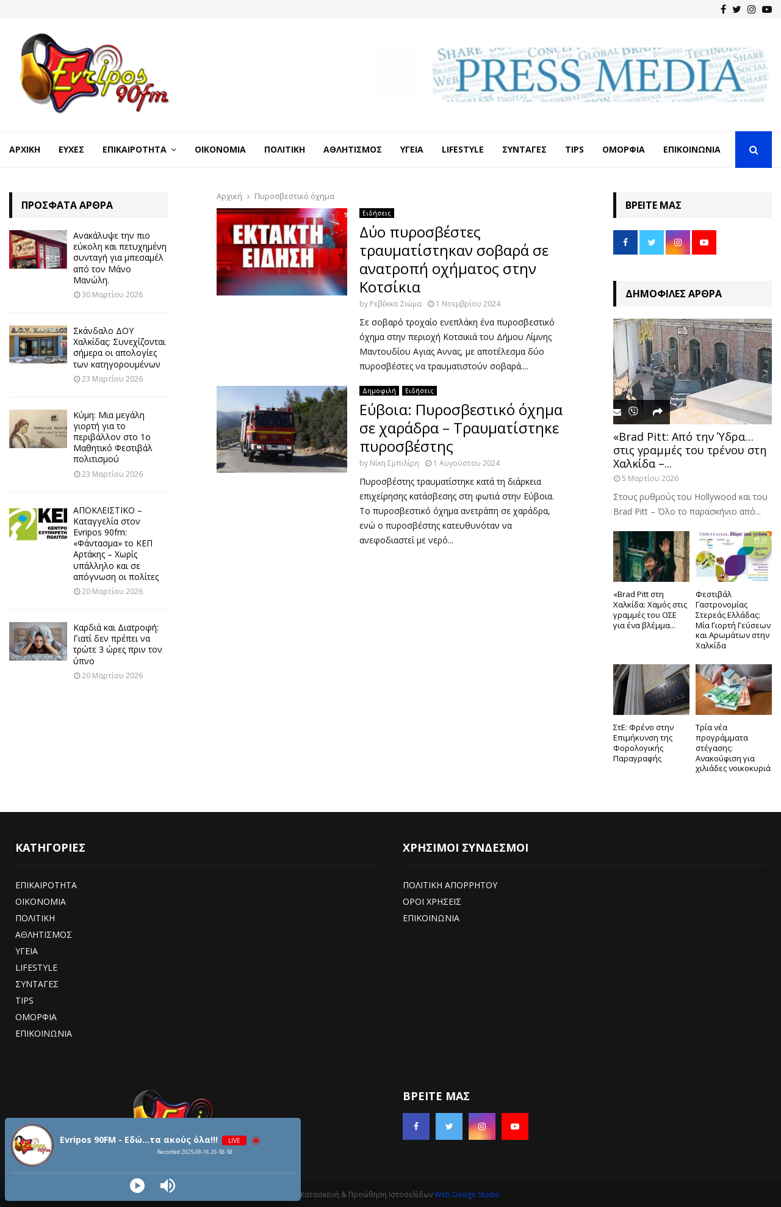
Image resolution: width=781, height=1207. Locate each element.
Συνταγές (524, 149)
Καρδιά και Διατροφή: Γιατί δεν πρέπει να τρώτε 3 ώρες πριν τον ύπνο (117, 644)
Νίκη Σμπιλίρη (394, 463)
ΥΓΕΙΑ (26, 951)
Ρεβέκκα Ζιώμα (396, 304)
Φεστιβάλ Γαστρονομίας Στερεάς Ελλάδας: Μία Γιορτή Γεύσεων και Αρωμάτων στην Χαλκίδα (733, 620)
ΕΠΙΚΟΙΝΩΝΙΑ (43, 1033)
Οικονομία (220, 149)
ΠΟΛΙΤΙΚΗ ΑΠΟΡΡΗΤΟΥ (450, 885)
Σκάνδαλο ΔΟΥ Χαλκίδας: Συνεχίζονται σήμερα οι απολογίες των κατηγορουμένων (119, 347)
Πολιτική (284, 149)
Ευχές (71, 149)
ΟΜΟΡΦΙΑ (36, 1017)
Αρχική (24, 149)
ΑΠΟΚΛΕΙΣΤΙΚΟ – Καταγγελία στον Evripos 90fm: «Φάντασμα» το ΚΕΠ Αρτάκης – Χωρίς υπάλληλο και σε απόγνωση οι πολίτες (116, 543)
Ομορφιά (623, 149)
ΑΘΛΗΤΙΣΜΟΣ (43, 934)
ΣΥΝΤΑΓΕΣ (37, 984)
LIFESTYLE (36, 967)
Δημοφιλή (379, 390)
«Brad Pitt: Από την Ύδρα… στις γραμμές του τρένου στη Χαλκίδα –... (689, 449)
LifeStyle (463, 149)
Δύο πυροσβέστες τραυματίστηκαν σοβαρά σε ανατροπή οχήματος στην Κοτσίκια (454, 259)
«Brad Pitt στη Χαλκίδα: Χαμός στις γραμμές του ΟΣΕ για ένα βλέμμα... (650, 609)
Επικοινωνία (692, 149)
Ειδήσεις (376, 213)
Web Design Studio (467, 1194)
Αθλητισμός (352, 149)
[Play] (137, 1185)
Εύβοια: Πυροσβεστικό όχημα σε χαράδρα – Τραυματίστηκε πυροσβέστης (461, 427)
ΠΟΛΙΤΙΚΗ (35, 918)
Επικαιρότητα (135, 149)
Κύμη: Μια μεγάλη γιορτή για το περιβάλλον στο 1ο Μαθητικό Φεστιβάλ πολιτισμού (113, 437)
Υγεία (411, 149)
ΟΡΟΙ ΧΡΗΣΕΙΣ (432, 901)
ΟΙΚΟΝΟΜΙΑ (40, 901)
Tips (574, 149)
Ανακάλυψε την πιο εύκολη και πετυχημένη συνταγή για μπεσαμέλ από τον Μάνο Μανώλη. (120, 258)
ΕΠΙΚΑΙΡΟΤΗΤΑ (46, 885)
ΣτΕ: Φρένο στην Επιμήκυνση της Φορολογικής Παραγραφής (643, 742)
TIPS (24, 1000)
